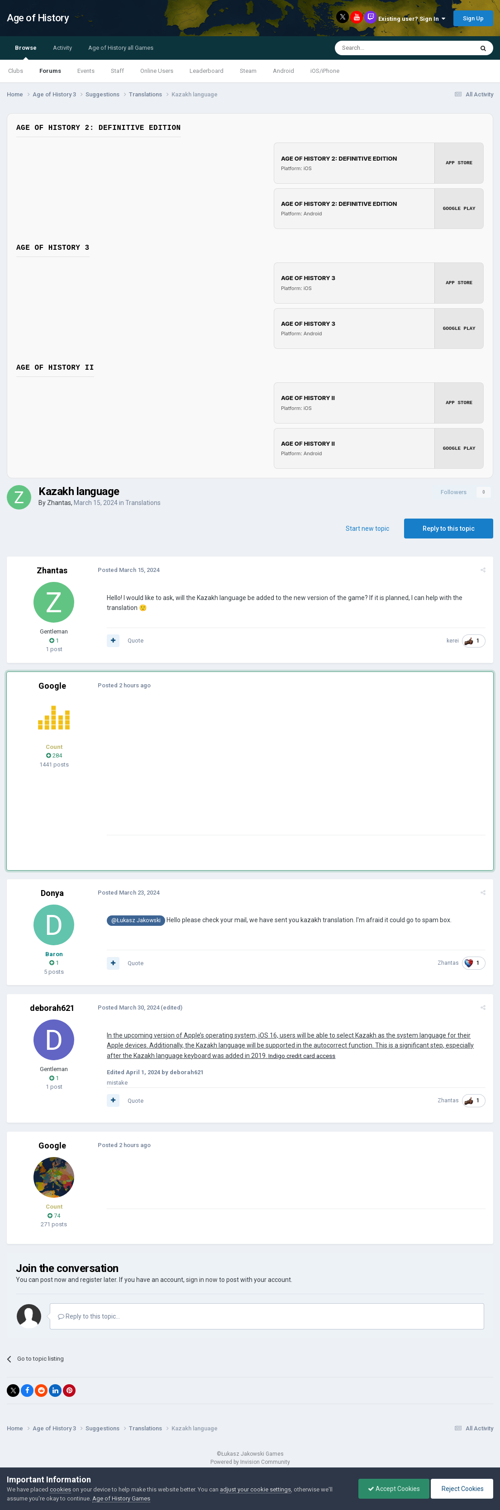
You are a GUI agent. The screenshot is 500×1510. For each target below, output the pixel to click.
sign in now (202, 1278)
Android (283, 70)
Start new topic (367, 527)
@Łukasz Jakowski (135, 919)
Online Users (156, 70)
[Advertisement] (271, 770)
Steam (248, 70)
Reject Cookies (462, 1488)
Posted (128, 568)
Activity (62, 47)
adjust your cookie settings (255, 1489)
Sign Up (473, 18)
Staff (117, 70)
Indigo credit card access (301, 1054)
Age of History (38, 18)
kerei (453, 639)
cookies (60, 1489)
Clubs (15, 70)
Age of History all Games (120, 47)
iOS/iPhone (324, 70)
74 (54, 1214)
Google (52, 684)
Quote (135, 639)
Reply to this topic (449, 527)
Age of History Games (121, 1498)
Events (86, 70)
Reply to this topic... (89, 1315)
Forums (50, 70)
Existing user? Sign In (411, 18)
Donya (52, 891)
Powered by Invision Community (250, 1461)
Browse (26, 52)
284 (54, 754)
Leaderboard (207, 70)
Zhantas (59, 501)
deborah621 (52, 1006)
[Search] (382, 48)
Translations (143, 501)
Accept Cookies (394, 1488)
